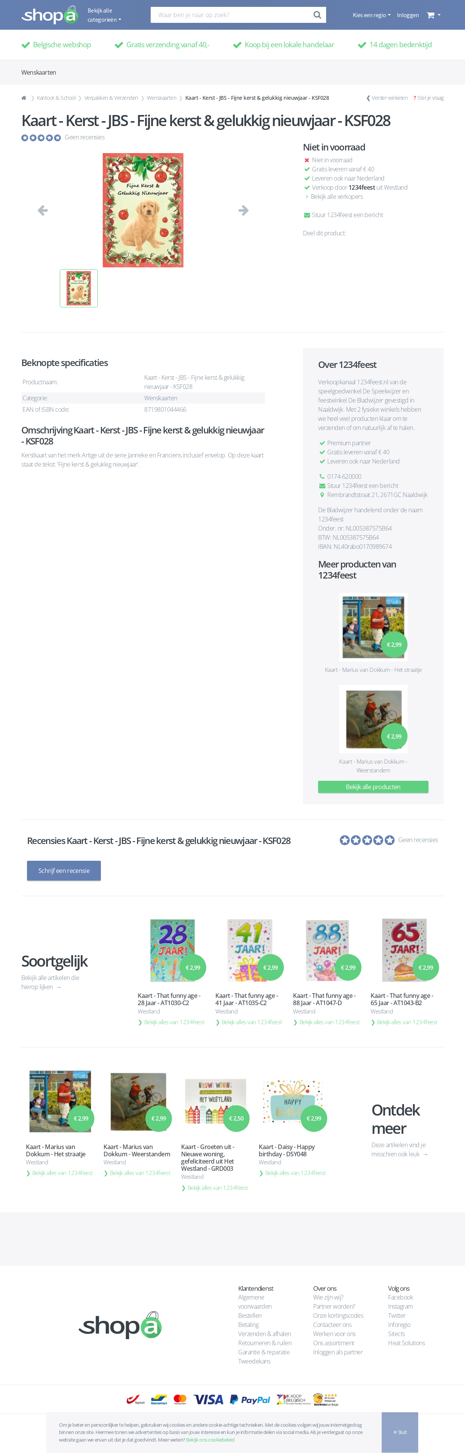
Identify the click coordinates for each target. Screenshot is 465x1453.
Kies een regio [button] (370, 15)
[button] (433, 14)
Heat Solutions (407, 1343)
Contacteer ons (332, 1324)
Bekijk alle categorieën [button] (102, 14)
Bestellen (250, 1315)
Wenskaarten (161, 97)
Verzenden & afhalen (264, 1334)
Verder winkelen (390, 97)
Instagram (400, 1306)
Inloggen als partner (338, 1352)
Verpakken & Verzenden (111, 97)
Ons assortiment (333, 1343)
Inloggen (408, 15)
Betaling (248, 1324)
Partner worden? (334, 1306)
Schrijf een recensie (63, 870)
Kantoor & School (56, 97)
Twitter (397, 1315)
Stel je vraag (430, 97)
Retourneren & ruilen (264, 1343)
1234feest (362, 187)
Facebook (400, 1297)
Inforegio (400, 1324)
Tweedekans (254, 1361)
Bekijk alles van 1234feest (174, 1022)
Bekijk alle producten (373, 787)
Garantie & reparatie (264, 1352)
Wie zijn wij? (328, 1297)
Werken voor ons (334, 1334)
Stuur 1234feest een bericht (343, 215)
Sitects (397, 1334)
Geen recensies (84, 137)
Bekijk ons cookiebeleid (210, 1439)
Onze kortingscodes (338, 1315)
